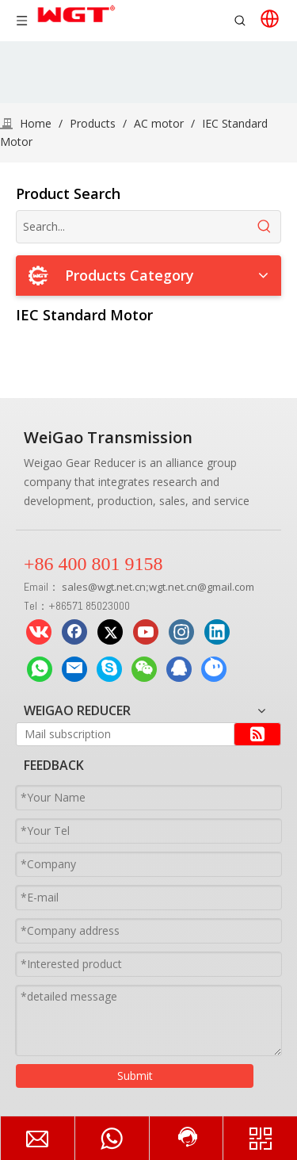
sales (75, 587)
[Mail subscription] (122, 734)
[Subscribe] (257, 734)
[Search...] (133, 227)
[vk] (38, 632)
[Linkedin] (217, 632)
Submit (135, 1075)
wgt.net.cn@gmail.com (201, 587)
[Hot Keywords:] (264, 227)
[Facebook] (74, 632)
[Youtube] (145, 632)
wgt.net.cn (121, 587)
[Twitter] (110, 632)
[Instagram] (181, 632)
